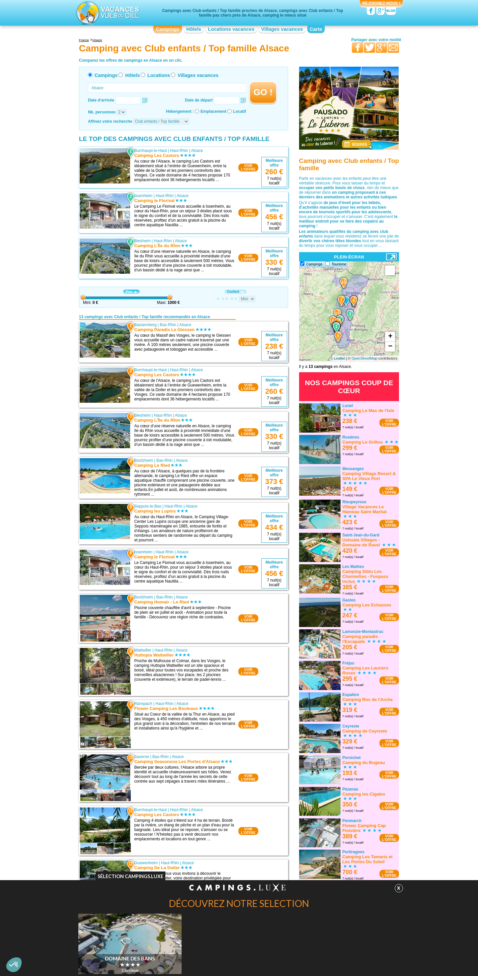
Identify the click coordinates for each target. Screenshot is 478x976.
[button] (14, 965)
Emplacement (213, 111)
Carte (316, 29)
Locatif (239, 111)
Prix (131, 292)
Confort (235, 292)
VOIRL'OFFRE (248, 167)
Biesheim (142, 241)
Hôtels (193, 29)
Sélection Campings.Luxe (130, 876)
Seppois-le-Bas (147, 506)
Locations (158, 75)
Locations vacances (231, 29)
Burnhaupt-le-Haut (150, 150)
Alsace (197, 150)
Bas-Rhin (168, 324)
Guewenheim (146, 863)
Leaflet (339, 358)
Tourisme (339, 264)
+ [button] (390, 337)
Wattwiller (142, 650)
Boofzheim (143, 460)
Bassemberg (145, 324)
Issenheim (143, 195)
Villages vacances (282, 29)
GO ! (263, 92)
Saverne (141, 756)
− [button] (390, 347)
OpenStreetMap (364, 358)
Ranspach (143, 703)
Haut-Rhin (179, 150)
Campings (167, 29)
